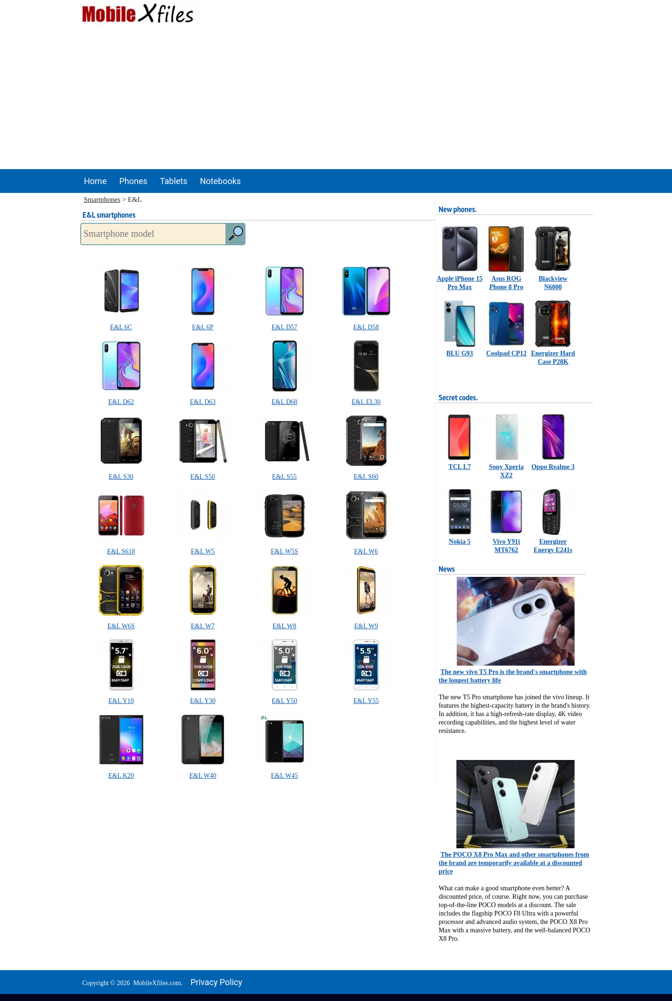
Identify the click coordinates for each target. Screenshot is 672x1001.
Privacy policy (216, 982)
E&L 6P (203, 327)
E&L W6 (366, 551)
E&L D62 (121, 401)
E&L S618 (121, 551)
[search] (235, 234)
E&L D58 (366, 327)
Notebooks (220, 181)
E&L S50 (202, 476)
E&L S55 (284, 476)
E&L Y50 (284, 700)
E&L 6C (121, 327)
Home (95, 181)
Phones (133, 181)
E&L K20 (121, 775)
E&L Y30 (203, 700)
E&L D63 (203, 401)
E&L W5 (203, 551)
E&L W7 (203, 626)
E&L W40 (203, 775)
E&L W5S (284, 551)
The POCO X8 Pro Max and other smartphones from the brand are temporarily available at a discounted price (514, 863)
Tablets (174, 181)
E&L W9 (366, 626)
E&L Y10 (121, 700)
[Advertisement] (336, 99)
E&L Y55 (366, 700)
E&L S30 (121, 476)
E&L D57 (284, 327)
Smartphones (102, 199)
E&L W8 (284, 626)
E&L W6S (121, 626)
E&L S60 (366, 476)
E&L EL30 (365, 401)
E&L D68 (284, 401)
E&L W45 (284, 775)
